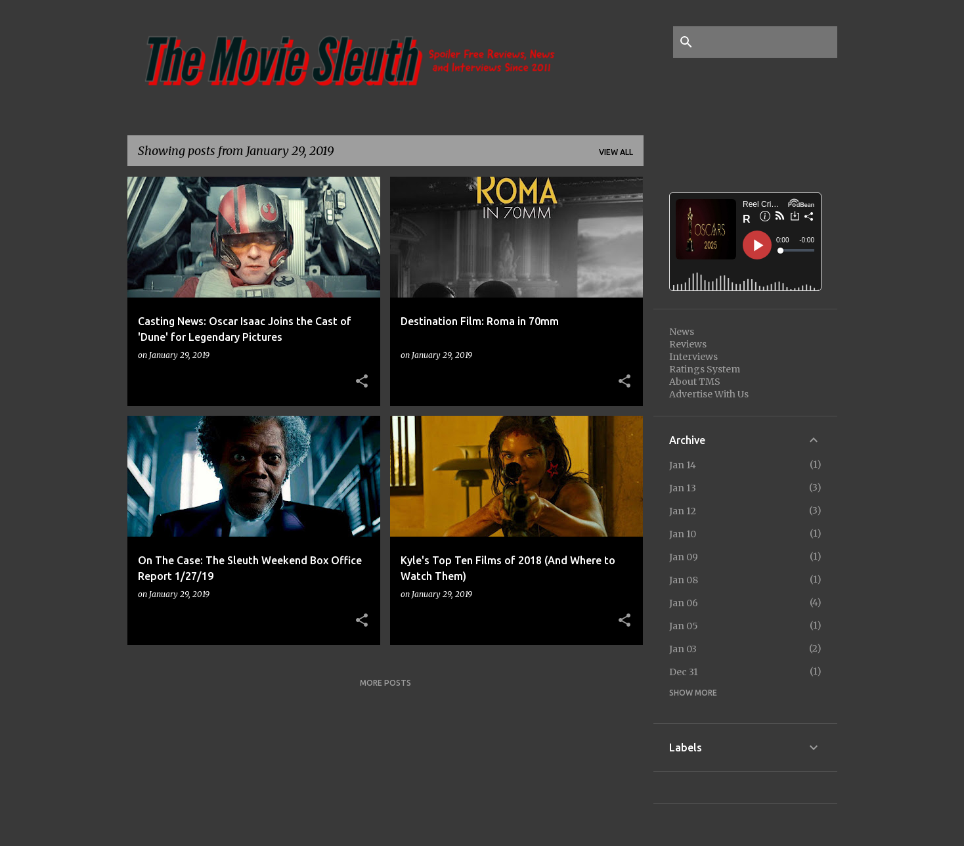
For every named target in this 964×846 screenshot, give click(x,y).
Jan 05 (683, 626)
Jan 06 (683, 603)
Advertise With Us (709, 394)
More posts (385, 683)
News (681, 332)
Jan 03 (683, 649)
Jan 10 (682, 534)
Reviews (688, 344)
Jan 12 (682, 511)
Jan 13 (682, 488)
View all (616, 152)
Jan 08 (683, 580)
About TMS (694, 382)
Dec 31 (683, 672)
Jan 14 (682, 465)
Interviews (693, 357)
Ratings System (704, 369)
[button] (362, 381)
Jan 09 (683, 557)
